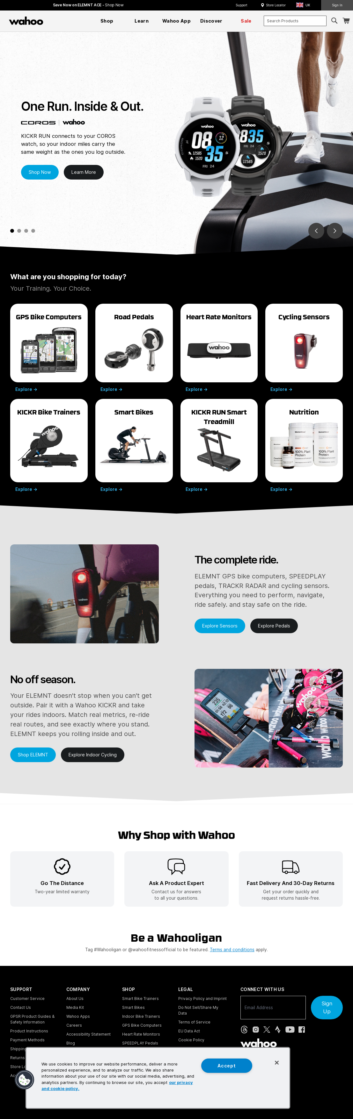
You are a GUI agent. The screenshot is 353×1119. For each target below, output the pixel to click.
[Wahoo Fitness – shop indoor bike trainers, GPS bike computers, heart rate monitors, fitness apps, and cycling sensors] (26, 21)
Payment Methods (27, 1040)
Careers (74, 1025)
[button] (305, 5)
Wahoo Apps (78, 1016)
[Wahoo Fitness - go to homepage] (258, 1042)
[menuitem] (106, 21)
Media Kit (75, 1007)
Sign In (337, 5)
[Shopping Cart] (345, 21)
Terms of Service (194, 1022)
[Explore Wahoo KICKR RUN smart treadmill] (219, 445)
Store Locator (276, 5)
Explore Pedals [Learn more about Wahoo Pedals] (274, 625)
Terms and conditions (232, 949)
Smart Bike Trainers (140, 998)
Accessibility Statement (88, 1034)
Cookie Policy (191, 1040)
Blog (70, 1043)
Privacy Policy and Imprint (202, 998)
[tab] (12, 231)
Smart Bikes (133, 1007)
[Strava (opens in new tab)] (278, 1029)
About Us (75, 998)
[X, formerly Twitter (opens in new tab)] (266, 1029)
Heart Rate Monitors (141, 1034)
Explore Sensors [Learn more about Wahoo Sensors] (220, 625)
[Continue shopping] (54, 21)
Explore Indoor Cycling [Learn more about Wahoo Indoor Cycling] (93, 754)
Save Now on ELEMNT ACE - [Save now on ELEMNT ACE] (88, 5)
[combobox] (295, 21)
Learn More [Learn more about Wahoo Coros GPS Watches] (83, 172)
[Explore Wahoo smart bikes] (134, 445)
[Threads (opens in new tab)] (244, 1029)
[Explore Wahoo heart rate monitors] (219, 348)
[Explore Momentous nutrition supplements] (304, 445)
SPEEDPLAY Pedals (140, 1043)
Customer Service (27, 998)
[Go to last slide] (316, 231)
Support (241, 5)
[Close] (277, 1063)
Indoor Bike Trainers (141, 1016)
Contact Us (20, 1007)
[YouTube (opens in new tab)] (290, 1029)
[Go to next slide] (335, 231)
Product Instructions (29, 1031)
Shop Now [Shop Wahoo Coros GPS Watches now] (40, 172)
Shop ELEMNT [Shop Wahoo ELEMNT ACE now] (33, 754)
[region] (158, 1078)
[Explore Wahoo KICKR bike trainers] (49, 445)
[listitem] (62, 879)
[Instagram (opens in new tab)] (256, 1029)
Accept (226, 1065)
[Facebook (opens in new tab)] (301, 1029)
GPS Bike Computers (142, 1025)
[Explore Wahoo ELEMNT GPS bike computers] (49, 348)
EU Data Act (189, 1031)
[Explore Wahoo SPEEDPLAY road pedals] (134, 348)
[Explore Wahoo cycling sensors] (304, 348)
